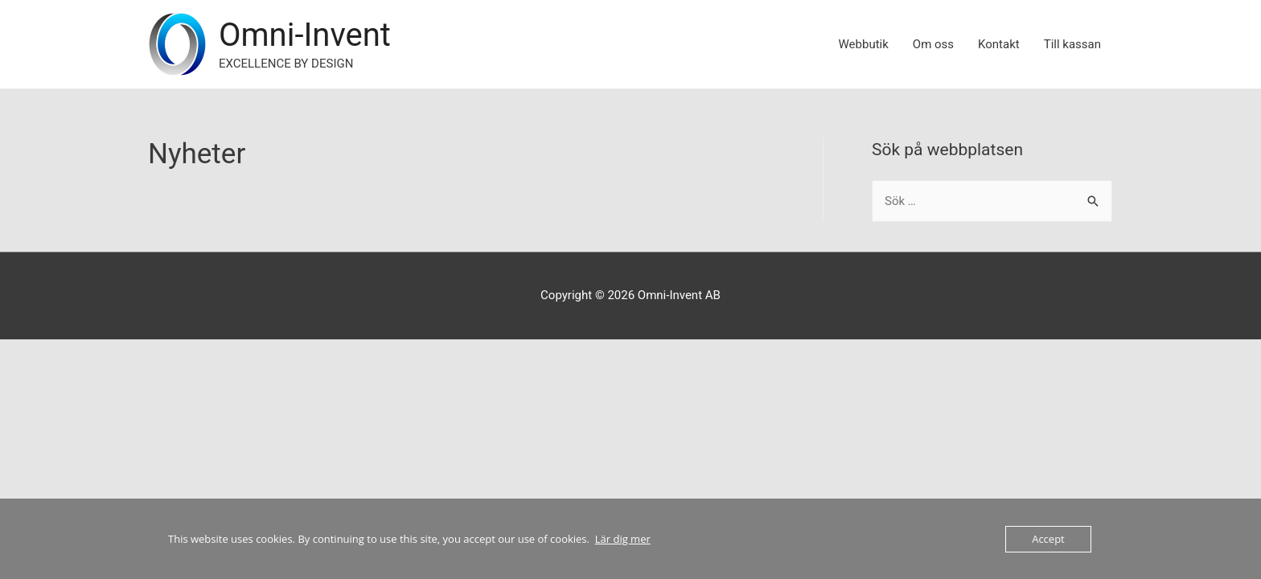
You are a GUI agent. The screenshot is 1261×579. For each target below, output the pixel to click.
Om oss (933, 44)
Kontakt (999, 44)
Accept (1048, 539)
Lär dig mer (623, 539)
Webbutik (864, 44)
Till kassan (1072, 44)
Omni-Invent (305, 35)
